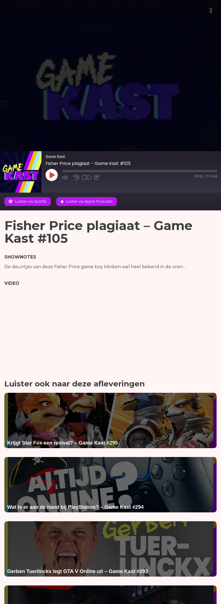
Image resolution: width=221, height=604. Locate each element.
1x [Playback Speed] (86, 177)
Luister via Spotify (27, 201)
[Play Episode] (52, 175)
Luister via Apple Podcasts (86, 201)
